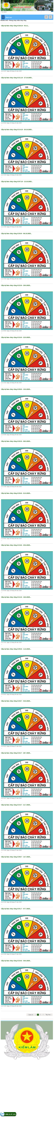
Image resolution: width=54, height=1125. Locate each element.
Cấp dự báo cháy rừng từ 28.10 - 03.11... (15, 27)
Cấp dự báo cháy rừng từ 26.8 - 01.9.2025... (16, 494)
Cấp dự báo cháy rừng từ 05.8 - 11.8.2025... (16, 650)
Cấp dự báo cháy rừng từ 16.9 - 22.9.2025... (16, 338)
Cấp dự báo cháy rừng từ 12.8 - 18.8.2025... (16, 598)
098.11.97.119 (10, 1114)
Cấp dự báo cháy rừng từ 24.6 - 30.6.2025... (16, 962)
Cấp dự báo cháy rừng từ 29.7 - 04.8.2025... (16, 702)
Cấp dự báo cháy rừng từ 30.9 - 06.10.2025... (16, 234)
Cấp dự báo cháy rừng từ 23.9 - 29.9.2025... (16, 286)
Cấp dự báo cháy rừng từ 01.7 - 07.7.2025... (16, 910)
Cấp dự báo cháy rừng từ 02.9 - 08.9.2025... (16, 442)
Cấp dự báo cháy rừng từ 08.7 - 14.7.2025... (16, 858)
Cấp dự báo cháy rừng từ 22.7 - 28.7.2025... (16, 754)
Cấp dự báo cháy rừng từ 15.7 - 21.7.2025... (16, 806)
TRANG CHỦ (5, 21)
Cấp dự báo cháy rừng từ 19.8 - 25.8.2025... (16, 546)
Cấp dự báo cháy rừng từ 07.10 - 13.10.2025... (17, 182)
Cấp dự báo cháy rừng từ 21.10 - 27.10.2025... (17, 79)
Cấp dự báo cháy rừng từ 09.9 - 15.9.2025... (16, 390)
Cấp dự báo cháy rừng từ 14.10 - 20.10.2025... (17, 131)
